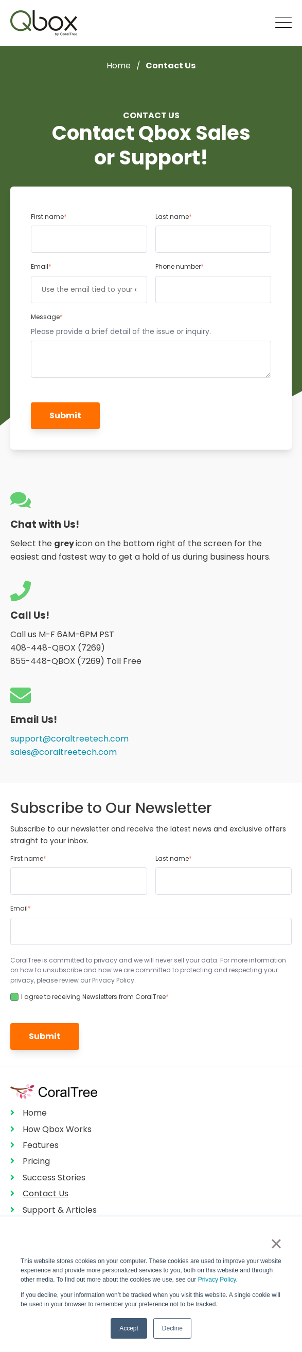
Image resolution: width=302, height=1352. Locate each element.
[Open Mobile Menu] (283, 23)
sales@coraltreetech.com (63, 752)
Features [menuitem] (41, 1145)
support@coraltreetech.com (69, 739)
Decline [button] (172, 1328)
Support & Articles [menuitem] (60, 1210)
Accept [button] (128, 1328)
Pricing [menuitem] (36, 1161)
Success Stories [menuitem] (54, 1177)
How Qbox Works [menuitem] (57, 1129)
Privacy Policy (217, 1279)
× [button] (276, 1243)
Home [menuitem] (35, 1113)
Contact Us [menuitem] (45, 1193)
